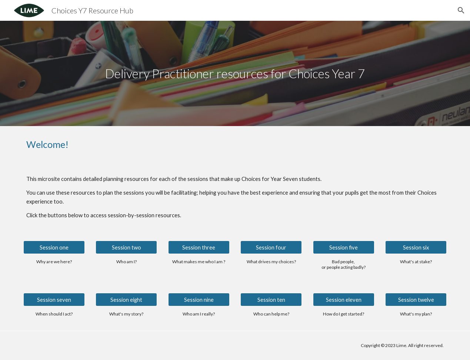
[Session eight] (126, 299)
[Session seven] (54, 299)
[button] (461, 10)
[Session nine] (199, 299)
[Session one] (54, 247)
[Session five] (343, 247)
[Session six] (416, 247)
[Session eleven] (343, 299)
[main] (235, 73)
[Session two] (126, 247)
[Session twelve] (416, 299)
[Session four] (271, 247)
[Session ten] (271, 299)
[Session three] (199, 247)
